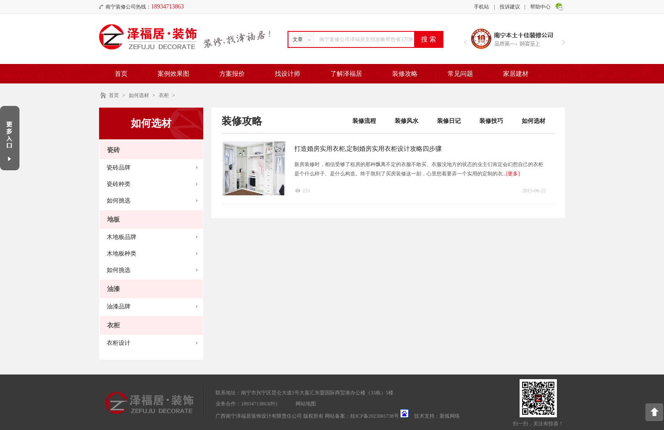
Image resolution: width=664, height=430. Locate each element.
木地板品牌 (121, 237)
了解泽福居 (346, 73)
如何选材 (139, 95)
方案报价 (232, 73)
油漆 (113, 289)
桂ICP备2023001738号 (374, 416)
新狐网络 (450, 416)
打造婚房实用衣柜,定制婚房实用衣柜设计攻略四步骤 (368, 148)
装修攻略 (405, 73)
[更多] (513, 174)
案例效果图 (173, 73)
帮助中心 (540, 7)
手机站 (481, 7)
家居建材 (515, 73)
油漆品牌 (118, 306)
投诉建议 (510, 7)
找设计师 (287, 73)
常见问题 (460, 73)
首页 (121, 73)
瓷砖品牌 (118, 167)
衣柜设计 (118, 343)
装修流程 (364, 121)
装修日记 (449, 121)
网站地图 (306, 404)
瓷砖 (113, 150)
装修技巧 (491, 121)
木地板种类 (121, 253)
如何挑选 (118, 200)
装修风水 (406, 121)
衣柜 (164, 95)
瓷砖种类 (118, 184)
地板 (113, 219)
